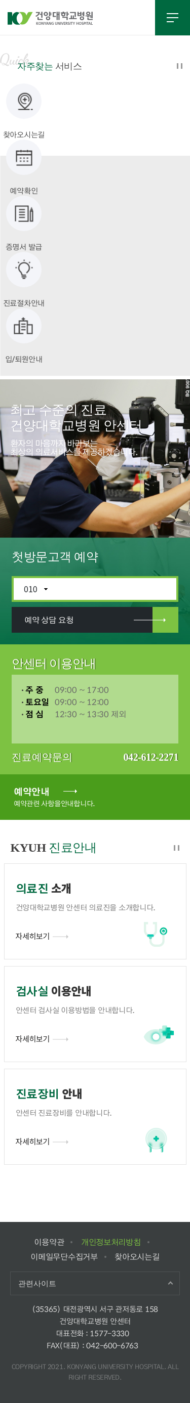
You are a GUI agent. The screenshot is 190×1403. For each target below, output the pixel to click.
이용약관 (49, 1242)
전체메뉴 (172, 17)
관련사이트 (37, 1283)
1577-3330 (109, 1333)
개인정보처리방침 (110, 1242)
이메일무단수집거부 (63, 1256)
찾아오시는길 (137, 1256)
